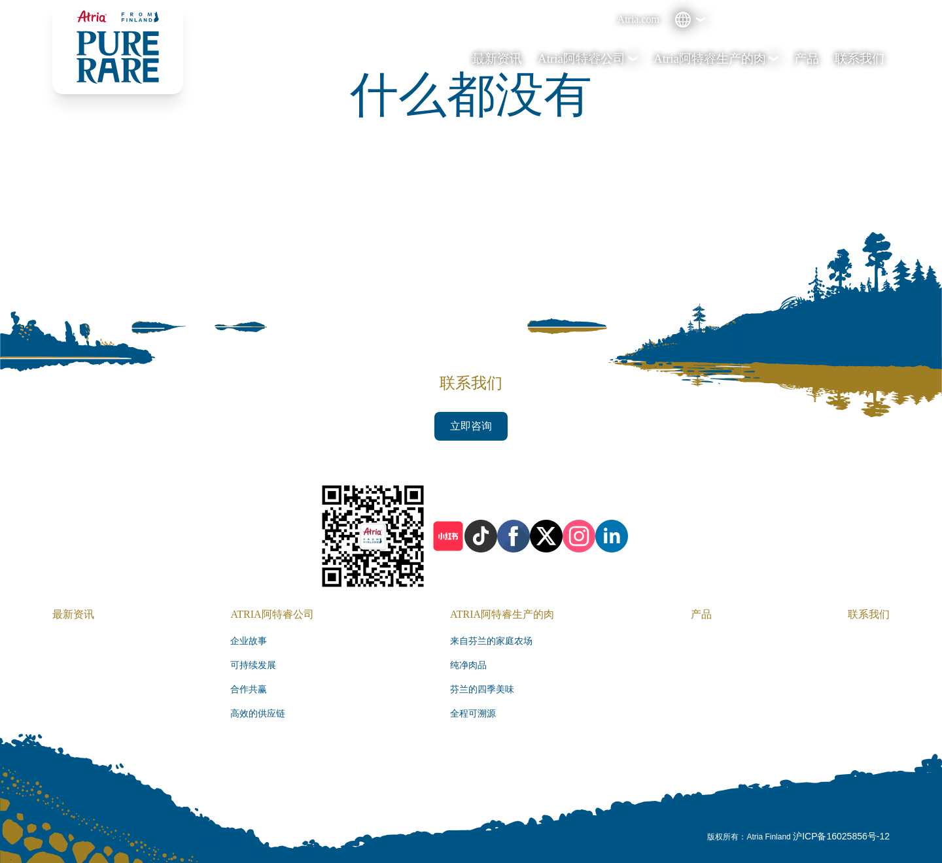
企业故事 (248, 641)
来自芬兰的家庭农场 (491, 641)
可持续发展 (253, 665)
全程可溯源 (473, 714)
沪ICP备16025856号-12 (841, 836)
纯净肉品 (468, 665)
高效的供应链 (257, 714)
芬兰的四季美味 (482, 689)
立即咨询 (471, 426)
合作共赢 (248, 689)
